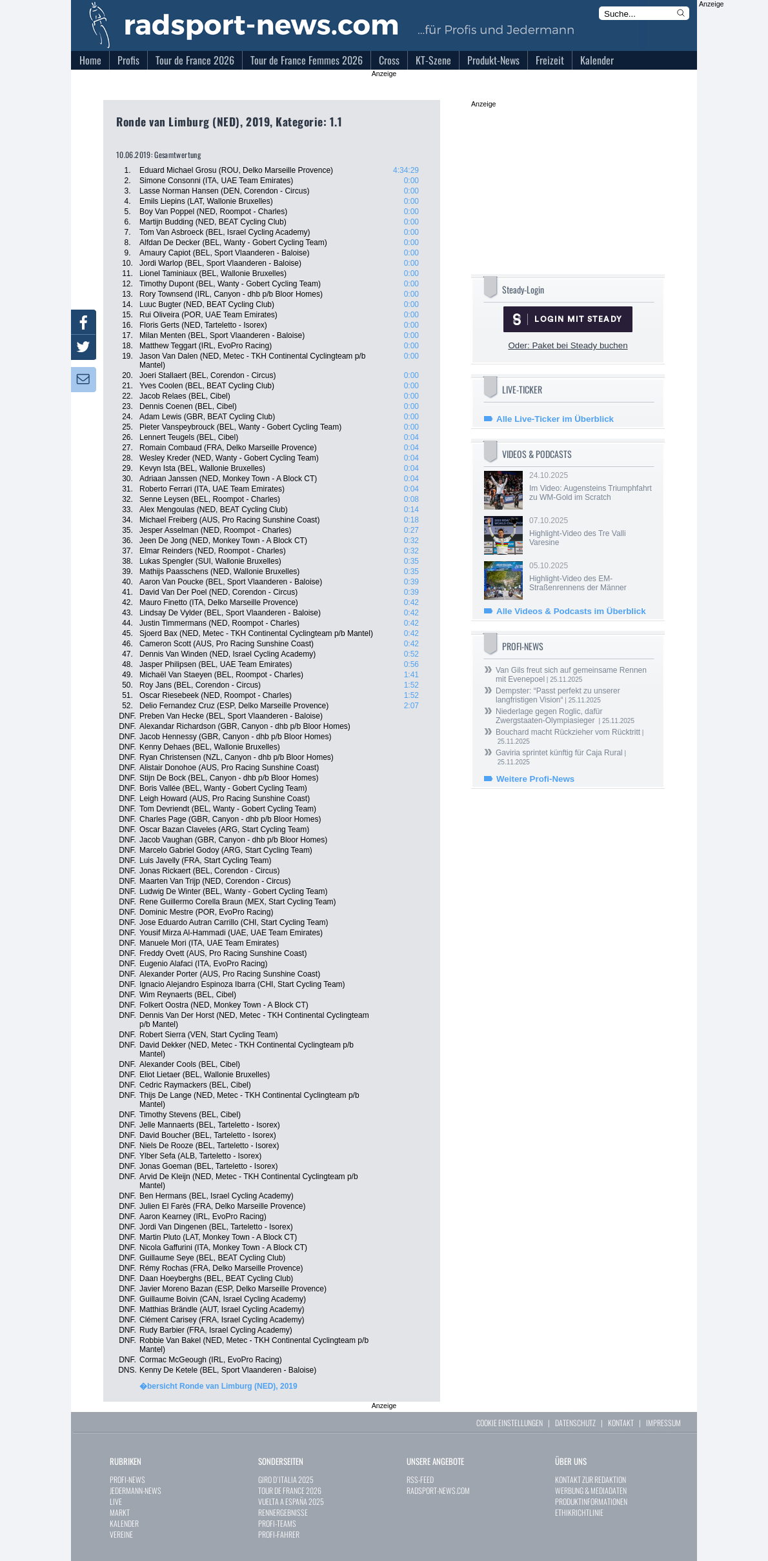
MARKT (120, 1512)
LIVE (116, 1501)
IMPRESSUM (663, 1422)
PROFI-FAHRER (278, 1534)
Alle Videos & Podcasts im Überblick (571, 611)
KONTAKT (621, 1422)
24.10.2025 (590, 486)
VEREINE (121, 1534)
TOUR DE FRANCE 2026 (289, 1490)
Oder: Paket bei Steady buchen (567, 345)
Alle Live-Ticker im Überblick (555, 419)
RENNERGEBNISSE (283, 1512)
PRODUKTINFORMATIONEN (591, 1501)
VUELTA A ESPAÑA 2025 (291, 1501)
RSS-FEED (420, 1479)
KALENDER (124, 1523)
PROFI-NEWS (127, 1479)
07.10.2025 (590, 531)
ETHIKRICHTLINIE (579, 1512)
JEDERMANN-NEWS (135, 1490)
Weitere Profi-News (535, 779)
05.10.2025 (590, 576)
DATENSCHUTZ (575, 1422)
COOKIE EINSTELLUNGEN (509, 1422)
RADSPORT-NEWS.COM (438, 1490)
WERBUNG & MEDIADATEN (591, 1490)
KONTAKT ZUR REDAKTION (590, 1479)
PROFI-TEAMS (277, 1523)
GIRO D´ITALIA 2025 (286, 1479)
